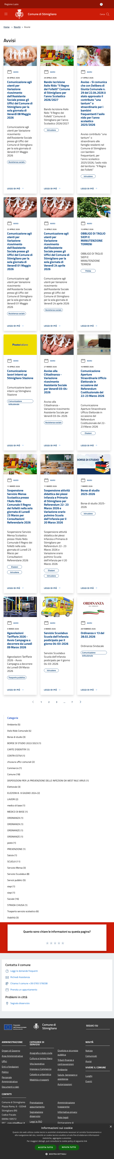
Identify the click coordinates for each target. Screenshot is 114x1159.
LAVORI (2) (12, 799)
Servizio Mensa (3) (16, 867)
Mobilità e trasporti (39, 1079)
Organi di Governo (11, 1050)
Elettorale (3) (13, 787)
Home (7, 27)
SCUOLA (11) (13, 861)
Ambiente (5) (13, 724)
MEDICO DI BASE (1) (17, 811)
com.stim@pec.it (16, 1123)
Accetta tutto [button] (45, 1147)
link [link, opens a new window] (85, 1141)
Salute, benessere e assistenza (67, 1077)
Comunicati (91, 1056)
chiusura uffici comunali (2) (21, 762)
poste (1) (11, 843)
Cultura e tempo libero (41, 1058)
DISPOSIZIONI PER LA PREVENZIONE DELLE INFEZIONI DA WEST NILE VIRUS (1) (48, 780)
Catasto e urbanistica (40, 1074)
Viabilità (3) (13, 917)
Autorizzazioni (65, 1084)
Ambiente (62, 1069)
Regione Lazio (11, 4)
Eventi (89, 1081)
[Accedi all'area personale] (101, 4)
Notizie (89, 1050)
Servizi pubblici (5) (16, 880)
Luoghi (89, 1076)
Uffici (4, 1061)
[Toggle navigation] (6, 14)
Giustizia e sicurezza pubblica (68, 1052)
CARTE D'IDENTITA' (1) (18, 749)
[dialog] (57, 1141)
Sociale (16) (13, 899)
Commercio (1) (14, 768)
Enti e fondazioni (10, 1066)
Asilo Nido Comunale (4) (19, 730)
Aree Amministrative (12, 1056)
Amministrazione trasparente (66, 1104)
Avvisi (12, 72)
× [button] (111, 1127)
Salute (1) (12, 855)
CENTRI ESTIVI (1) (16, 755)
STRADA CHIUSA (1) (17, 905)
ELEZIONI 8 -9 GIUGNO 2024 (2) (23, 793)
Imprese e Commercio (40, 1069)
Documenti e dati (10, 1087)
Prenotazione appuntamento (37, 1104)
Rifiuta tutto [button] (69, 1147)
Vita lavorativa (37, 1063)
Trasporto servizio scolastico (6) (23, 911)
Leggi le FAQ (36, 1121)
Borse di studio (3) (16, 737)
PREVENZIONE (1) (16, 849)
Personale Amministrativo (10, 1079)
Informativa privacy (67, 1112)
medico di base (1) (16, 805)
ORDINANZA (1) (15, 818)
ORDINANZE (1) (15, 830)
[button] (57, 1153)
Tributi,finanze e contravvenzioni (66, 1062)
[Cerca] (108, 14)
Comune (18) (13, 774)
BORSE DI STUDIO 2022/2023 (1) (24, 743)
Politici (5, 1072)
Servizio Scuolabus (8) (18, 874)
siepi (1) (11, 886)
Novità (17, 27)
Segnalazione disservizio (36, 1114)
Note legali (63, 1117)
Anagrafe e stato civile (41, 1053)
